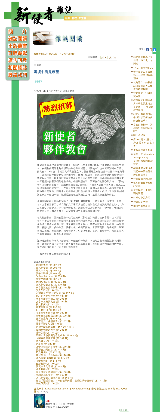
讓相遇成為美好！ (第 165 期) (52, 375)
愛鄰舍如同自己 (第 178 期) (51, 349)
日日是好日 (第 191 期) (48, 310)
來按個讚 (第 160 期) (47, 383)
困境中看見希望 (141, 206)
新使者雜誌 (40, 54)
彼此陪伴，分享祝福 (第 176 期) (53, 355)
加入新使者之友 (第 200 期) (51, 284)
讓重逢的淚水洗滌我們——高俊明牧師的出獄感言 (143, 171)
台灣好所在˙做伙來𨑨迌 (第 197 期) (55, 293)
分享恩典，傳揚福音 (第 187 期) (53, 321)
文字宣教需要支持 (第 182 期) (52, 338)
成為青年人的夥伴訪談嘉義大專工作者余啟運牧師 (143, 85)
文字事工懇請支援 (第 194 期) (52, 301)
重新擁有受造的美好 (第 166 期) (53, 372)
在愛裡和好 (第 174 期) (48, 360)
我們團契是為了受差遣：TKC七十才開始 (143, 60)
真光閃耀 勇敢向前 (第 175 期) (52, 358)
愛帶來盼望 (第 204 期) (48, 273)
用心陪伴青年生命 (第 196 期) (52, 296)
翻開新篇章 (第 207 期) (48, 265)
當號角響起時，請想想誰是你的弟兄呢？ (143, 128)
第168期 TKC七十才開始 (62, 54)
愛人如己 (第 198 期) (47, 290)
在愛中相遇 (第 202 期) (48, 279)
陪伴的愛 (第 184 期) (47, 332)
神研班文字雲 (140, 202)
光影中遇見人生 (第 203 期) (51, 276)
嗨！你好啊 (139, 135)
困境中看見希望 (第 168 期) (51, 366)
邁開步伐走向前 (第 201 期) (51, 282)
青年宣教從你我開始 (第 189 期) (53, 315)
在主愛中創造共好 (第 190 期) (52, 313)
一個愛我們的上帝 (143, 178)
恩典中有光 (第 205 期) (48, 270)
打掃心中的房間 (141, 197)
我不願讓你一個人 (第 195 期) (52, 298)
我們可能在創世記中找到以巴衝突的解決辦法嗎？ (143, 117)
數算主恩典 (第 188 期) (48, 318)
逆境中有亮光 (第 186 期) (50, 324)
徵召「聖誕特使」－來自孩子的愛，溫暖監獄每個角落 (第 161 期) (71, 380)
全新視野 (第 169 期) (47, 363)
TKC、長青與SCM (143, 67)
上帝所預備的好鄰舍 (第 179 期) (53, 346)
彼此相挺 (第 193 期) (47, 304)
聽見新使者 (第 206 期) (48, 267)
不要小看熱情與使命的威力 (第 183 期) (57, 335)
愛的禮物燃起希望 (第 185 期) (52, 329)
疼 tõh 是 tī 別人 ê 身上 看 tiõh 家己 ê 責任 (143, 142)
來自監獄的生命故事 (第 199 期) (53, 287)
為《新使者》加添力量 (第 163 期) (54, 377)
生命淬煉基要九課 (143, 150)
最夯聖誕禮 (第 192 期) (48, 307)
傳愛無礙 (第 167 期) (47, 369)
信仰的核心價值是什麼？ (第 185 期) (56, 327)
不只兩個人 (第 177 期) (48, 352)
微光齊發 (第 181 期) (47, 341)
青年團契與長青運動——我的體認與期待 (143, 75)
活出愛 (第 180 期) (46, 344)
